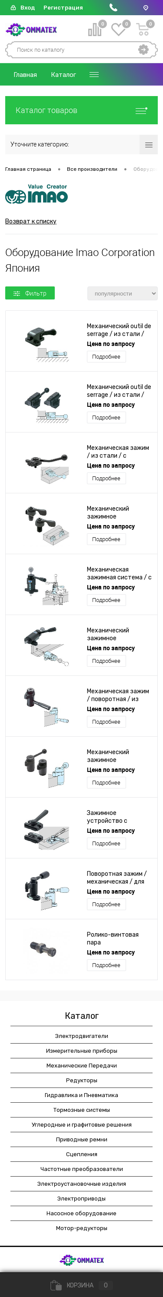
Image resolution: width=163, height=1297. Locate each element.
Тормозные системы (81, 1110)
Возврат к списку (31, 221)
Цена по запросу (111, 343)
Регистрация (63, 7)
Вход (27, 7)
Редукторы (81, 1080)
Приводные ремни (81, 1139)
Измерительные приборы (81, 1051)
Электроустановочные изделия (81, 1184)
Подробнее (106, 356)
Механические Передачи (82, 1065)
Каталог (63, 75)
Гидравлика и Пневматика (81, 1095)
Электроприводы (81, 1198)
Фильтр (30, 293)
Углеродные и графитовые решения (82, 1124)
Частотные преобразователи (81, 1169)
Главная (25, 75)
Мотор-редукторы (81, 1228)
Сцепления (81, 1154)
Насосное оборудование (81, 1213)
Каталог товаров (81, 110)
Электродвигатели (81, 1036)
